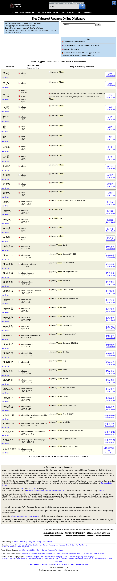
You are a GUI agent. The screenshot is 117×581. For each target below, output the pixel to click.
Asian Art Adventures (55, 550)
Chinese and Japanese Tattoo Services (25, 516)
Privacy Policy (47, 564)
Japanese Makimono (47, 557)
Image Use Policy (34, 564)
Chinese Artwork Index (50, 558)
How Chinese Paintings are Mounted (52, 545)
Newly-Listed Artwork (44, 542)
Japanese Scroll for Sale (103, 558)
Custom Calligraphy (22, 12)
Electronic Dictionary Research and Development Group (46, 490)
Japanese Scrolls (35, 558)
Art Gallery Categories (28, 542)
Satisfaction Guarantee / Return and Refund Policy (71, 564)
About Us (22, 550)
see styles (5, 78)
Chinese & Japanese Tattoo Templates (15, 547)
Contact (88, 12)
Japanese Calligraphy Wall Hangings (14, 558)
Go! (98, 25)
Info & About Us (71, 12)
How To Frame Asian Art (46, 553)
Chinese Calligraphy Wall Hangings (81, 557)
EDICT (22, 489)
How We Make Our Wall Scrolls (26, 545)
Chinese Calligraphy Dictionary (94, 553)
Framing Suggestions (29, 553)
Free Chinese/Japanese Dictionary (69, 553)
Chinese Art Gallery (67, 558)
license (101, 490)
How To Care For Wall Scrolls (76, 545)
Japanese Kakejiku (32, 557)
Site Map (58, 562)
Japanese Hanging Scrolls (84, 558)
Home (16, 542)
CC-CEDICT (32, 489)
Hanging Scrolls (61, 557)
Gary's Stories (42, 550)
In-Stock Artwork (48, 12)
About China (31, 550)
